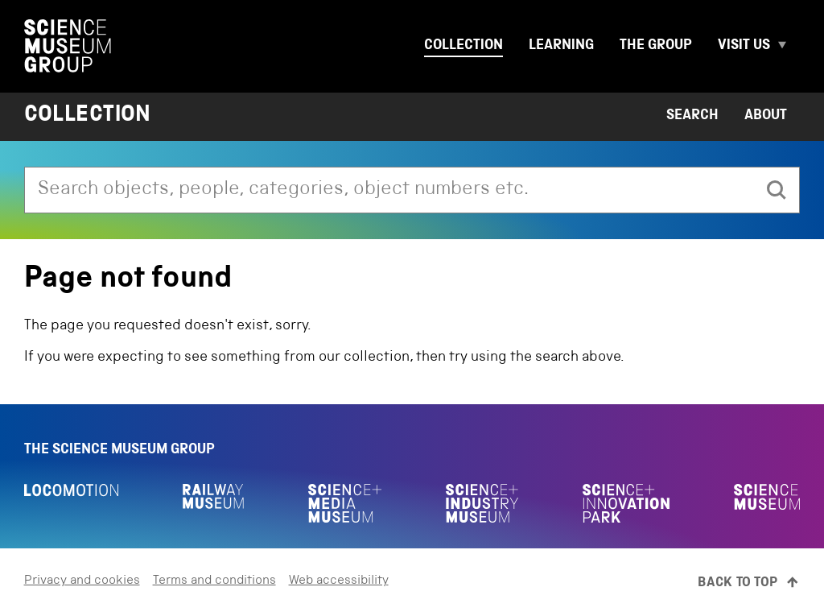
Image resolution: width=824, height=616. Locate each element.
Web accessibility (339, 581)
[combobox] (390, 190)
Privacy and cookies (82, 581)
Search (692, 116)
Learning (561, 46)
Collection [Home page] (87, 116)
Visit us (744, 46)
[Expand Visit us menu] (789, 46)
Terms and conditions (214, 581)
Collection (463, 46)
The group (656, 46)
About (765, 116)
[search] (776, 190)
